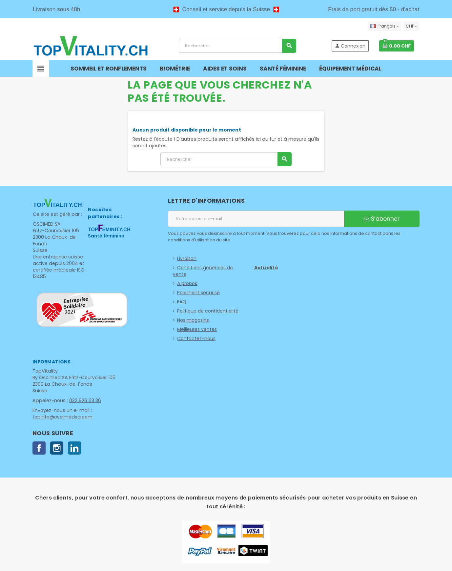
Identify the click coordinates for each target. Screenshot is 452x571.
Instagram (56, 448)
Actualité (266, 267)
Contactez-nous (196, 338)
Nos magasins (193, 320)
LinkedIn (74, 448)
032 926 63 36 (84, 400)
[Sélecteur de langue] (384, 26)
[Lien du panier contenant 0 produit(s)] (396, 45)
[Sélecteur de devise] (411, 26)
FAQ (181, 301)
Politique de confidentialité (207, 311)
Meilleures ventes (197, 329)
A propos (187, 283)
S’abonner (382, 219)
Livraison (186, 258)
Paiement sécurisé (198, 292)
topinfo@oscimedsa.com (61, 417)
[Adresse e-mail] (256, 219)
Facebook (39, 448)
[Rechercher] (237, 46)
